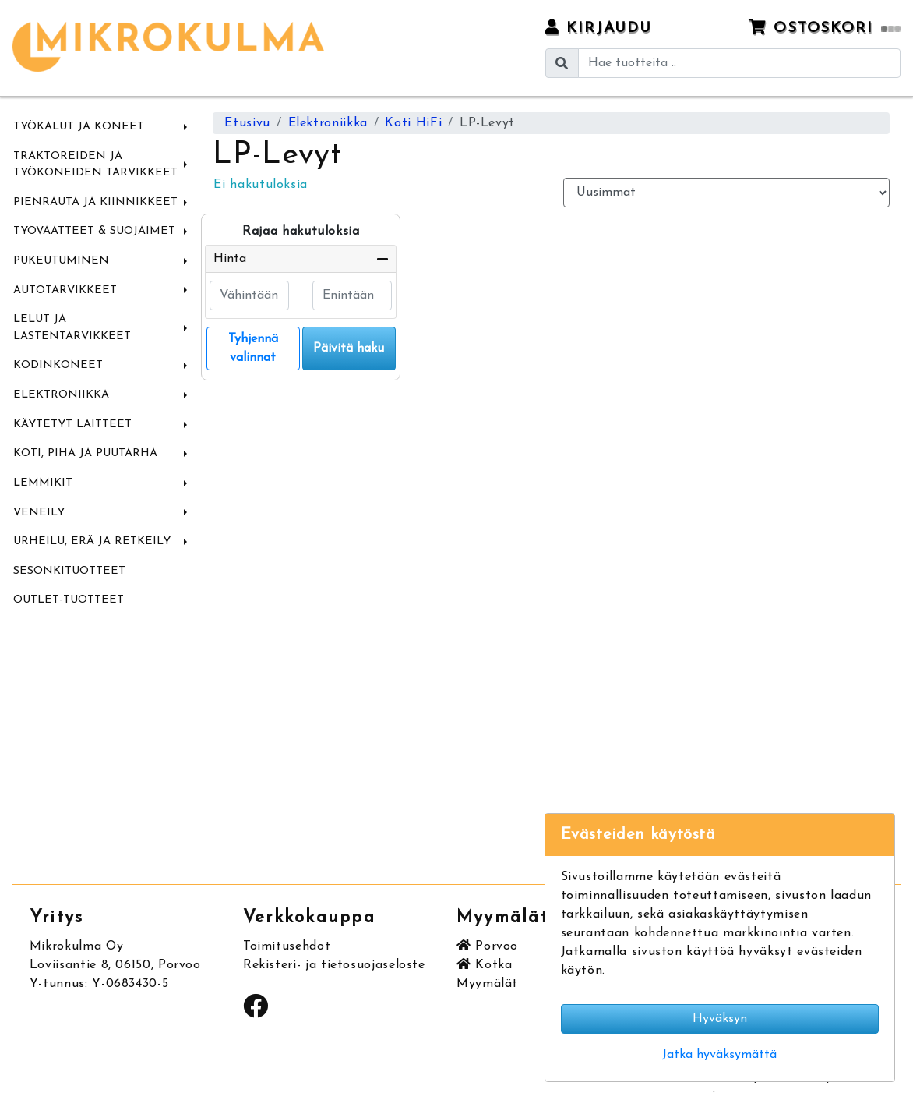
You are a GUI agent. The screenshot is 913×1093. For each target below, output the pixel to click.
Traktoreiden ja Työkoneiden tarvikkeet (95, 164)
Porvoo (487, 946)
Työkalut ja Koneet (78, 127)
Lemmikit (42, 483)
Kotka (484, 965)
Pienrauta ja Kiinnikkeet (95, 202)
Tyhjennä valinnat (253, 348)
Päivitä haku (348, 348)
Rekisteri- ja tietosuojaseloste (334, 965)
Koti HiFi (413, 123)
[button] (185, 127)
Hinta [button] (229, 259)
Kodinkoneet (58, 365)
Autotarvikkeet (65, 290)
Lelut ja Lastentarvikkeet (72, 327)
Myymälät (487, 984)
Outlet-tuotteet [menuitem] (68, 600)
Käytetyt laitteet (72, 424)
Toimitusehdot (286, 946)
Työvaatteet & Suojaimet (94, 231)
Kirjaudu (598, 27)
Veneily (39, 512)
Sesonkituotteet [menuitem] (69, 571)
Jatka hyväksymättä (719, 1055)
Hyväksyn (720, 1019)
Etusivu (247, 123)
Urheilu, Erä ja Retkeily (92, 541)
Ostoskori (825, 27)
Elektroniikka (61, 395)
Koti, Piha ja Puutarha (85, 453)
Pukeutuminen (61, 261)
